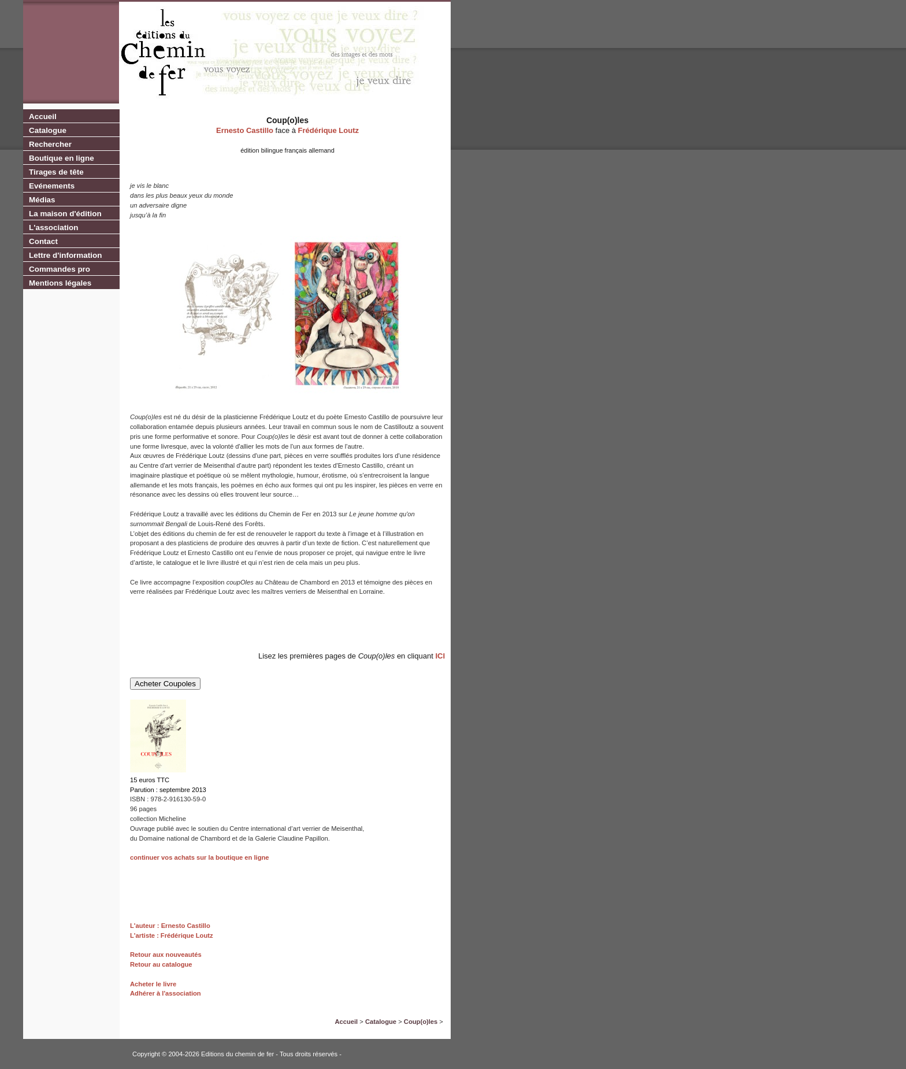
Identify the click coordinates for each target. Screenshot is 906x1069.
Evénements (52, 186)
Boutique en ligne (61, 158)
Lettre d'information (65, 255)
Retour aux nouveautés (166, 954)
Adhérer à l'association (165, 993)
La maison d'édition (65, 213)
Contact (43, 241)
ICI (440, 656)
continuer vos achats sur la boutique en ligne (199, 857)
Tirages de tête (56, 172)
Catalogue (47, 130)
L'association (53, 227)
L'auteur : (145, 925)
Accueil (43, 116)
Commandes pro (59, 269)
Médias (42, 199)
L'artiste (142, 935)
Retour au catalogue (161, 964)
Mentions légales (60, 283)
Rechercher (50, 144)
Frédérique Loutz (328, 130)
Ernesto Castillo (244, 130)
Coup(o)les (420, 1021)
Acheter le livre (153, 984)
